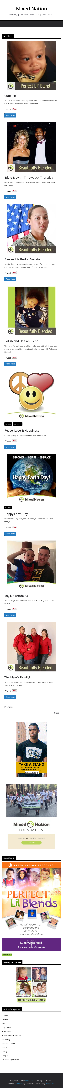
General (8, 424)
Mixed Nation (31, 8)
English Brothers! (16, 596)
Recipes (5, 1056)
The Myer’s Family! (17, 677)
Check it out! (7, 955)
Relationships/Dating (10, 1060)
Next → (57, 713)
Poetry (4, 1051)
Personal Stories (8, 1043)
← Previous (7, 707)
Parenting (6, 1039)
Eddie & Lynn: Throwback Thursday (28, 177)
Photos (4, 1047)
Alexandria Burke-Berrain (22, 259)
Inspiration (17, 424)
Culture (8, 507)
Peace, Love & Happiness (21, 430)
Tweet (8, 109)
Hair (3, 1023)
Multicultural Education (11, 1035)
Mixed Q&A (6, 1031)
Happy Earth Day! (16, 514)
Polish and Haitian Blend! (21, 341)
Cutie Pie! (10, 96)
